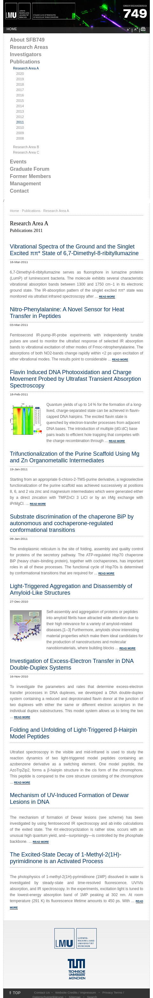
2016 (20, 95)
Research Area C (26, 152)
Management (25, 183)
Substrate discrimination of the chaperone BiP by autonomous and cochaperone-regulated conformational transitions (72, 523)
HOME (12, 29)
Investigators (25, 54)
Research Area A (26, 68)
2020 (20, 74)
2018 (20, 84)
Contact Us (42, 992)
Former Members (30, 176)
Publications (25, 61)
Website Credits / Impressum (75, 992)
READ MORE (107, 296)
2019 (20, 79)
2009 (20, 133)
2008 (20, 138)
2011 (20, 122)
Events (18, 161)
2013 (20, 111)
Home (14, 211)
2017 (20, 90)
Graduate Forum (29, 169)
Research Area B (26, 147)
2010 (20, 127)
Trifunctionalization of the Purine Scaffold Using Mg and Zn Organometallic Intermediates (74, 457)
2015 (20, 100)
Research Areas (29, 47)
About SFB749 (27, 40)
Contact (19, 191)
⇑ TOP (15, 993)
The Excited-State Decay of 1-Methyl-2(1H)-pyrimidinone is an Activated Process (65, 857)
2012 (20, 117)
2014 (20, 106)
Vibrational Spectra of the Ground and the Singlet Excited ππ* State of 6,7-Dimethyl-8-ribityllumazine (74, 249)
